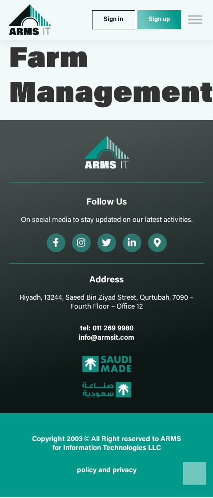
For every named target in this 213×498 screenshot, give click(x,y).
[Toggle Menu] (195, 20)
